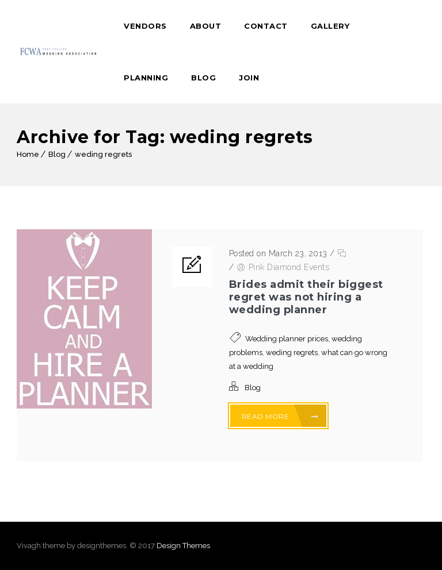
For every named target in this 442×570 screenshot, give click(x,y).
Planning (146, 77)
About (206, 25)
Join (249, 77)
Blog (203, 77)
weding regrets (103, 154)
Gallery (330, 25)
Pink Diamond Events (289, 267)
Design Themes (183, 545)
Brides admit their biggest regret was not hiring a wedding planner (306, 297)
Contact (266, 25)
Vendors (145, 25)
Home (28, 154)
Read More (280, 416)
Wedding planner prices (286, 338)
